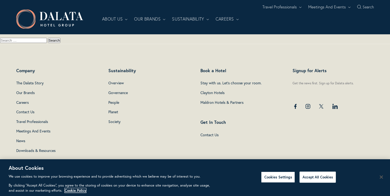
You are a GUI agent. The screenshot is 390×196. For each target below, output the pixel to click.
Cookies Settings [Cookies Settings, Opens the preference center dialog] (278, 177)
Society (114, 121)
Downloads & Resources (36, 150)
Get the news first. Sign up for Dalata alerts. (323, 83)
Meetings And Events (329, 6)
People (113, 102)
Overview (116, 83)
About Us (115, 19)
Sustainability (190, 19)
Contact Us (25, 111)
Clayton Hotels (212, 92)
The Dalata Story (30, 83)
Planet (113, 111)
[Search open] (365, 7)
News (20, 140)
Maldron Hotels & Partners (221, 102)
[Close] (381, 177)
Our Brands (149, 19)
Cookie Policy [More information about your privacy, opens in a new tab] (75, 190)
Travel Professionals (282, 6)
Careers (227, 19)
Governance (118, 92)
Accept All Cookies (318, 177)
